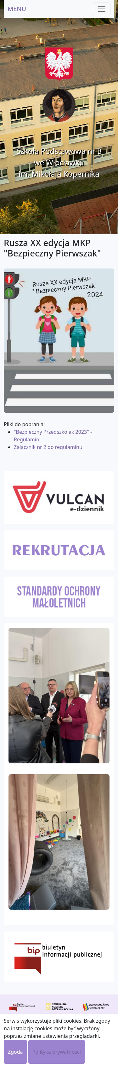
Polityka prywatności (56, 1051)
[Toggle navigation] (101, 9)
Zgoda (15, 1051)
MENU (17, 8)
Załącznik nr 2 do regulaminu (48, 447)
